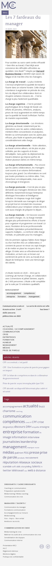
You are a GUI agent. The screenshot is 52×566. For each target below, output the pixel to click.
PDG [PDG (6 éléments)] (26, 452)
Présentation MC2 (9, 545)
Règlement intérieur (10, 551)
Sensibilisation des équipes (14, 537)
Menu (5, 12)
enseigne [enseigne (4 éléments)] (44, 426)
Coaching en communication (15, 488)
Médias (6, 347)
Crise (5, 334)
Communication (11, 331)
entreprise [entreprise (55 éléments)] (12, 432)
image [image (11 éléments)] (7, 437)
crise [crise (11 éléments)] (40, 422)
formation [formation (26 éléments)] (31, 432)
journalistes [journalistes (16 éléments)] (11, 441)
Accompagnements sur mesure (16, 513)
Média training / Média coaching (16, 494)
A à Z (5, 548)
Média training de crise (12, 532)
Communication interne (13, 540)
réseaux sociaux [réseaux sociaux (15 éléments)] (30, 462)
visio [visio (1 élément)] (25, 471)
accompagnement (14, 293)
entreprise (11, 296)
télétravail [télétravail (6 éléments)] (18, 470)
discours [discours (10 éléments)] (19, 427)
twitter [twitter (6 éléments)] (7, 470)
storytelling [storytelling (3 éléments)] (26, 466)
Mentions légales (9, 554)
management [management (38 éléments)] (15, 446)
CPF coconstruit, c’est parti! (15, 362)
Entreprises (9, 337)
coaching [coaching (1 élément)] (19, 411)
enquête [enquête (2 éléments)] (35, 427)
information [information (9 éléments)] (19, 437)
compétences (29, 293)
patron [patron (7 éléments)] (19, 452)
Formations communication (15, 510)
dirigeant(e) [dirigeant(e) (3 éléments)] (8, 426)
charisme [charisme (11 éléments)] (9, 411)
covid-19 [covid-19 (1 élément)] (28, 422)
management (34, 296)
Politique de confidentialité (13, 557)
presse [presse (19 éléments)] (34, 452)
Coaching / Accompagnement (19, 329)
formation (22, 296)
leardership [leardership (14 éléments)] (29, 441)
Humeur (7, 342)
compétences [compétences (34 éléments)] (14, 421)
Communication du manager (15, 507)
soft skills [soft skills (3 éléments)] (16, 466)
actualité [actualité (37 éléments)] (30, 405)
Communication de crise (13, 497)
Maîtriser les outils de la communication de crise (22, 535)
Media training (9, 516)
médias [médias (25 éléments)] (8, 452)
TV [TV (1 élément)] (41, 467)
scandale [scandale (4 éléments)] (7, 466)
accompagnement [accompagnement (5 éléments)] (12, 406)
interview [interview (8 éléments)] (33, 437)
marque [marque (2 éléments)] (30, 447)
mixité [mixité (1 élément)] (37, 448)
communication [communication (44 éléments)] (17, 416)
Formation (8, 339)
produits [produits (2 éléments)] (21, 458)
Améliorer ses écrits (11, 521)
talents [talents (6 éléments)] (36, 466)
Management (12, 290)
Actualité (8, 326)
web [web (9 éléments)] (30, 470)
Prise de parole (11, 350)
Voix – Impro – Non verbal (14, 518)
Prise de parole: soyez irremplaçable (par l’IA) (23, 383)
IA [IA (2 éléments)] (40, 432)
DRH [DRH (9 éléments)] (28, 427)
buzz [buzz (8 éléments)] (42, 406)
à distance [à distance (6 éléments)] (40, 470)
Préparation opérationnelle (14, 491)
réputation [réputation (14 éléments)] (10, 462)
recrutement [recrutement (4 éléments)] (31, 457)
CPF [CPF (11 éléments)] (34, 422)
